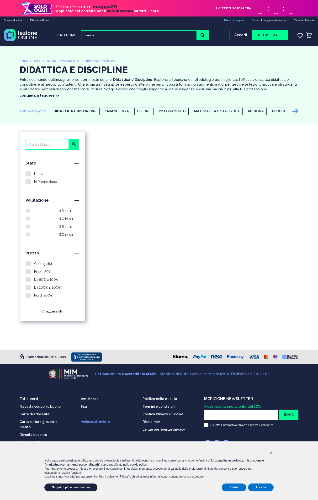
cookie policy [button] (138, 464)
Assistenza (90, 399)
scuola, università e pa (64, 61)
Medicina (269, 112)
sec (291, 13)
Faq (84, 406)
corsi (38, 61)
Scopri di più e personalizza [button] (71, 487)
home (24, 61)
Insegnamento (179, 112)
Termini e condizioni (159, 406)
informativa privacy (235, 424)
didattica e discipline (103, 61)
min (276, 13)
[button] (271, 453)
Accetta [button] (261, 487)
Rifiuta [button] (233, 487)
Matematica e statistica (227, 112)
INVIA (289, 415)
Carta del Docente (304, 20)
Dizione (148, 112)
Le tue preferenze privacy (164, 429)
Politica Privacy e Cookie (163, 414)
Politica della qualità (160, 399)
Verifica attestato (95, 421)
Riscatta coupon (234, 20)
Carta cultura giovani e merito (268, 20)
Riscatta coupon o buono (40, 406)
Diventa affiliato (39, 20)
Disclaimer (151, 421)
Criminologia (119, 112)
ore (260, 13)
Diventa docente (13, 20)
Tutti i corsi (29, 399)
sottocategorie (33, 112)
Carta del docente (34, 414)
